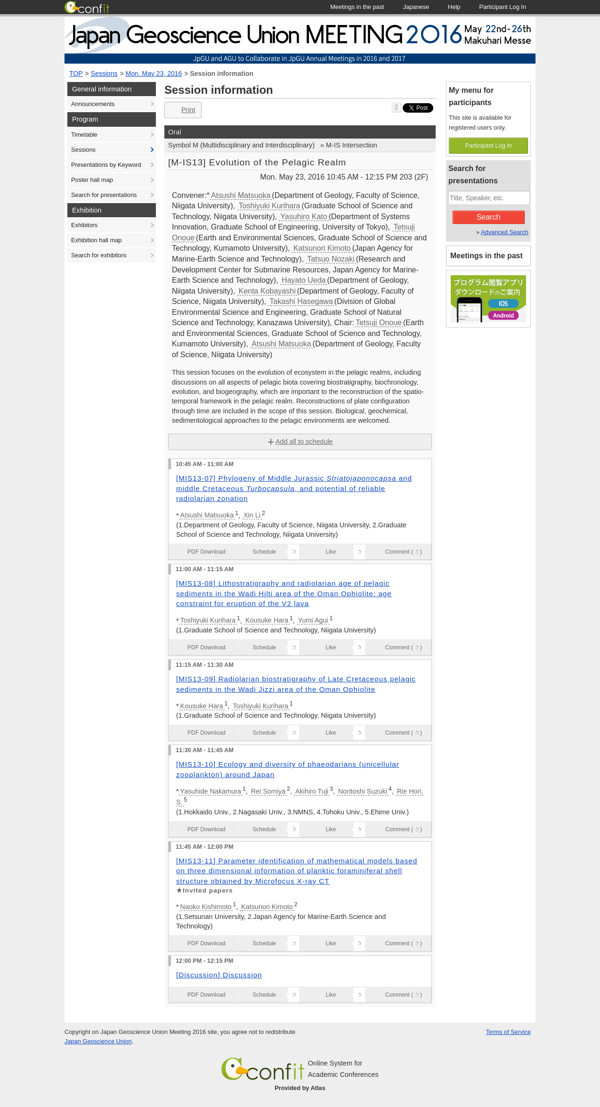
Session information (221, 73)
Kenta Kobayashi (267, 291)
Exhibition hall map (96, 240)
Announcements (92, 103)
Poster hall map (92, 179)
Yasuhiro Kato (303, 217)
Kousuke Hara (266, 620)
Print (182, 110)
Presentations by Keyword (106, 164)
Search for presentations (104, 194)
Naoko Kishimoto (206, 906)
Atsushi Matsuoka (240, 195)
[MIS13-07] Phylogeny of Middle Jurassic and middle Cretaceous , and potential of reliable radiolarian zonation (294, 488)
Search (489, 217)
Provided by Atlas (300, 1087)
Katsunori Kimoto (322, 248)
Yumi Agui (313, 620)
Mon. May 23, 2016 (154, 73)
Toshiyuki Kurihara (269, 206)
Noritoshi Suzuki (362, 791)
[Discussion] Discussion (219, 975)
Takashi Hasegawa (301, 301)
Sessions (104, 73)
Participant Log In (488, 145)
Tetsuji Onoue (379, 323)
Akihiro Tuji (311, 791)
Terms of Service (508, 1031)
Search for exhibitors (98, 255)
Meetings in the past (486, 256)
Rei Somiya (268, 791)
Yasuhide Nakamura (210, 791)
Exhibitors (84, 225)
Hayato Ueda (303, 280)
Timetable (84, 134)
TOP (76, 73)
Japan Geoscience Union (98, 1041)
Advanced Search (504, 232)
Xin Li (251, 515)
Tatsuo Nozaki (331, 259)
